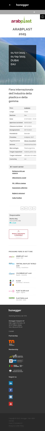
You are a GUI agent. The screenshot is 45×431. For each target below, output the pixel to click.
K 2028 (18, 281)
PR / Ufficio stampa (19, 183)
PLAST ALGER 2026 (22, 291)
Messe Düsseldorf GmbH (32, 141)
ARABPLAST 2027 (22, 256)
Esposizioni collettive (19, 188)
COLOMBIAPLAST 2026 (24, 273)
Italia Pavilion (17, 198)
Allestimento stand (19, 178)
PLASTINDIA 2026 (22, 298)
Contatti (11, 331)
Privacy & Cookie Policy (16, 426)
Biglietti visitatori (18, 193)
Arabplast (27, 108)
